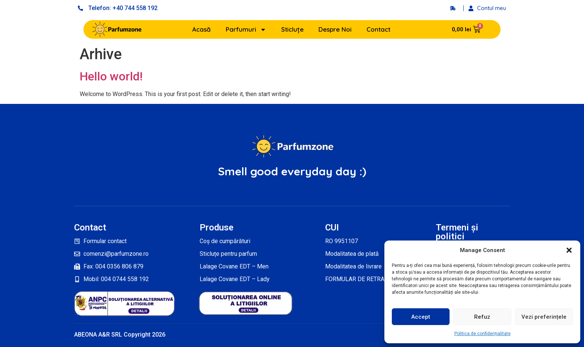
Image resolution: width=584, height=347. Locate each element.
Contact (378, 29)
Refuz (482, 316)
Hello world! (111, 76)
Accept (420, 316)
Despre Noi (335, 29)
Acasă (201, 29)
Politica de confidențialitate (482, 333)
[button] (569, 250)
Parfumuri (246, 29)
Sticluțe (292, 29)
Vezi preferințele (543, 316)
